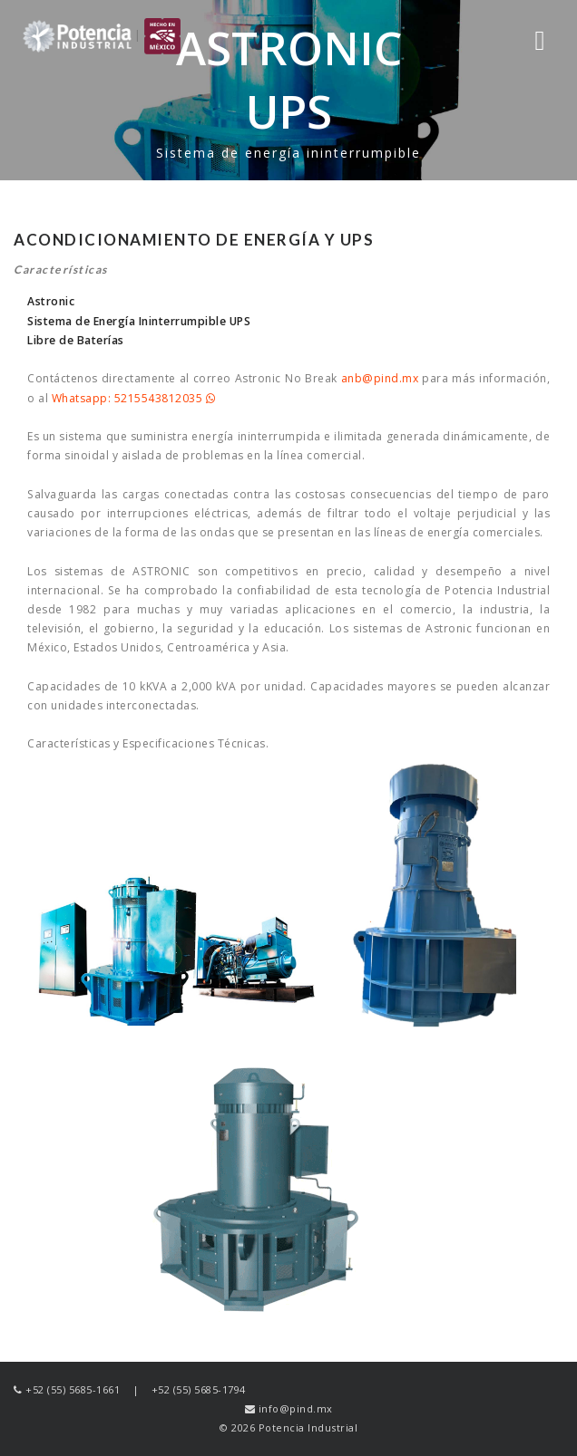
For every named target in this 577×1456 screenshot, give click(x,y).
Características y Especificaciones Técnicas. (148, 743)
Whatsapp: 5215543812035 (134, 398)
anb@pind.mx (380, 378)
